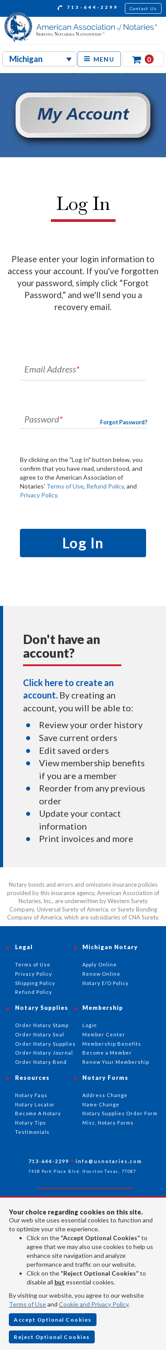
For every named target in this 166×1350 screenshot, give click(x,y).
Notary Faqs (31, 1095)
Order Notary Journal (44, 1052)
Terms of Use (65, 486)
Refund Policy (33, 992)
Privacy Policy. (39, 495)
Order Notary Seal (39, 1034)
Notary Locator (35, 1104)
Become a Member (107, 1052)
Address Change (104, 1095)
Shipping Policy (35, 983)
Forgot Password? (123, 422)
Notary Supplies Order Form (120, 1113)
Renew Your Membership (115, 1062)
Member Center (103, 1034)
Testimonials (32, 1132)
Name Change (101, 1104)
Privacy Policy (33, 974)
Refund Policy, (105, 486)
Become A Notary (38, 1113)
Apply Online (99, 964)
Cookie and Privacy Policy (93, 1304)
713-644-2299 (88, 8)
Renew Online (101, 974)
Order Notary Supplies (45, 1044)
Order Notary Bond (41, 1062)
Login (89, 1025)
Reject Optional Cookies (52, 1337)
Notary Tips (30, 1122)
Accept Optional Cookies (53, 1319)
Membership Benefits (111, 1044)
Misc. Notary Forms (108, 1122)
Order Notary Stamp (42, 1025)
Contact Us (143, 8)
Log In (83, 542)
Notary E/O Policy (105, 983)
